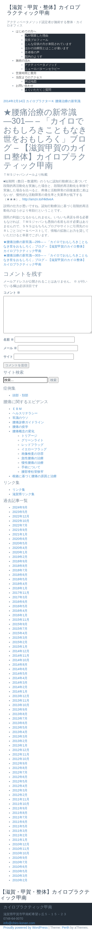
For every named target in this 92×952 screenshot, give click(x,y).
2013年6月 (20, 723)
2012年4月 (20, 786)
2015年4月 (20, 633)
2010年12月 (20, 844)
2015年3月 (20, 637)
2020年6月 (20, 539)
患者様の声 (32, 52)
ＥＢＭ (17, 409)
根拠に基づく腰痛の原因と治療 (34, 476)
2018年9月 (20, 561)
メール (10, 348)
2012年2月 (20, 795)
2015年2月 (20, 642)
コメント (11, 292)
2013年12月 (20, 696)
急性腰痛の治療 (32, 458)
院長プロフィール (36, 40)
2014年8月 (20, 664)
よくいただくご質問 (38, 89)
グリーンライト (32, 440)
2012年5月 (20, 781)
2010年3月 (20, 875)
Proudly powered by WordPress (25, 927)
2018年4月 (20, 583)
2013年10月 (20, 705)
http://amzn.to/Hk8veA (37, 199)
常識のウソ (20, 418)
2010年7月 (20, 862)
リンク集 (18, 489)
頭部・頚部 (20, 395)
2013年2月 (20, 741)
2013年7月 (20, 718)
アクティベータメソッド (41, 64)
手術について (30, 467)
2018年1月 (20, 588)
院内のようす (33, 56)
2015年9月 (20, 624)
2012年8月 (20, 768)
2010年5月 (20, 871)
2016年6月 (20, 601)
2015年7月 (20, 628)
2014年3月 (20, 682)
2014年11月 (20, 655)
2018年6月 (20, 575)
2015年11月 (20, 619)
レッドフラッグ (32, 444)
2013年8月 (20, 714)
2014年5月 (20, 673)
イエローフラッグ (34, 449)
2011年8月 (20, 813)
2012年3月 (20, 790)
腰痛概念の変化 (23, 431)
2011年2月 (20, 835)
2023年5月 (20, 512)
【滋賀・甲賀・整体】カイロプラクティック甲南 (45, 894)
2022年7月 (20, 525)
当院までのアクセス (29, 77)
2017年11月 (20, 592)
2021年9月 (20, 530)
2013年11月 (20, 700)
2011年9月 (20, 808)
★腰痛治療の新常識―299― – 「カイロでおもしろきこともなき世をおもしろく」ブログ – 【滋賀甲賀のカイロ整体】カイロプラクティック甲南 (45, 246)
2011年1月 (20, 840)
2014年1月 (20, 691)
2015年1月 (20, 646)
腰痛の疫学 (20, 427)
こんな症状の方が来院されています (48, 44)
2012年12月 (20, 750)
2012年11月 (20, 754)
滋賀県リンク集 (23, 494)
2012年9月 (20, 763)
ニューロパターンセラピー (42, 69)
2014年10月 (20, 660)
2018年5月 (20, 579)
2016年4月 (20, 610)
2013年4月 (20, 732)
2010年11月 (20, 848)
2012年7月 (20, 772)
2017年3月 (20, 597)
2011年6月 (20, 822)
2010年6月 (20, 866)
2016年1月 (20, 615)
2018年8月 (20, 566)
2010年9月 (20, 857)
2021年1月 (20, 534)
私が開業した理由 (36, 35)
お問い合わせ (24, 85)
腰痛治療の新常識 (67, 101)
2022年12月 (20, 516)
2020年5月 (20, 543)
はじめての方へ (26, 31)
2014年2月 (20, 687)
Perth (65, 927)
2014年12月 (20, 651)
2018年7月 (20, 570)
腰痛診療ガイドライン (28, 422)
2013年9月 (20, 709)
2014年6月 (20, 669)
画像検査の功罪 (32, 453)
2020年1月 (20, 552)
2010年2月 (20, 880)
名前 (8, 339)
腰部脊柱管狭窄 (32, 471)
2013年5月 (20, 727)
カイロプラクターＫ (40, 101)
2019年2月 (20, 557)
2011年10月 (20, 804)
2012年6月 (20, 777)
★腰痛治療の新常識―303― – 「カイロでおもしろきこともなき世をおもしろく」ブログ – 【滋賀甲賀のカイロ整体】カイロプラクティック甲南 (45, 260)
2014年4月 (20, 678)
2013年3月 (20, 736)
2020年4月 (20, 548)
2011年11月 (20, 799)
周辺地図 (31, 81)
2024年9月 (20, 507)
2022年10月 (20, 521)
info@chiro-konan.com (19, 923)
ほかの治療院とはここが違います (47, 48)
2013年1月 (20, 745)
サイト (8, 356)
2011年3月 (20, 831)
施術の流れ (23, 60)
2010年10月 (20, 853)
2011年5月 (20, 826)
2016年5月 (20, 606)
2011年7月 (20, 817)
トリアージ (29, 435)
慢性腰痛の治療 (32, 462)
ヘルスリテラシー (25, 413)
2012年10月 (20, 759)
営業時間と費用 (26, 73)
